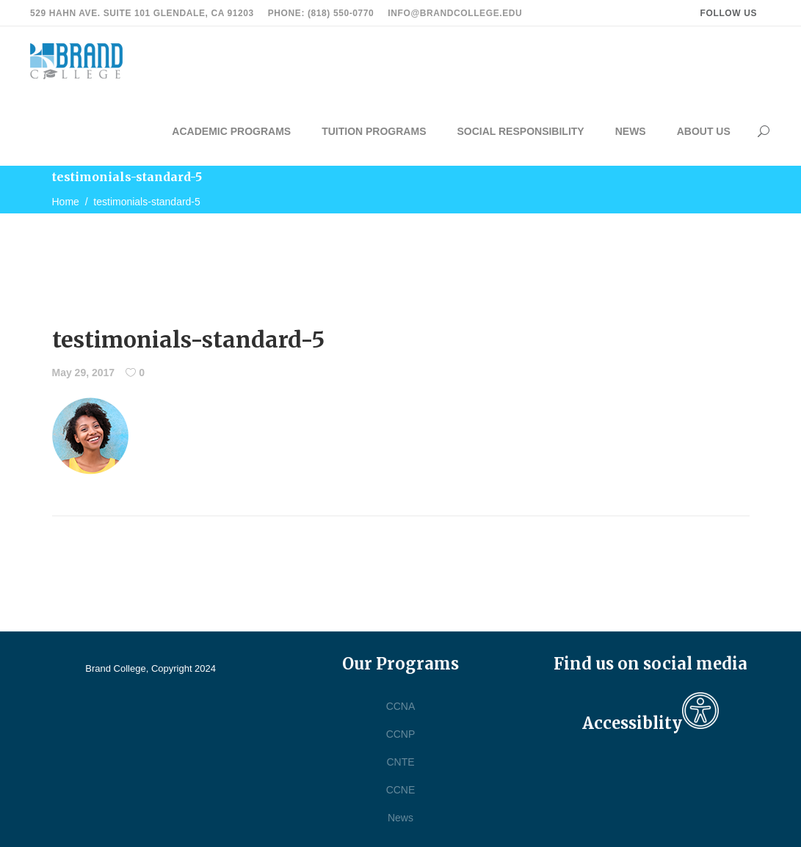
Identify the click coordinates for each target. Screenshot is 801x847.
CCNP (401, 734)
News (400, 818)
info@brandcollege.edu (455, 13)
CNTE (400, 762)
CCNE (401, 790)
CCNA (401, 706)
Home (65, 202)
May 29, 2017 (83, 372)
